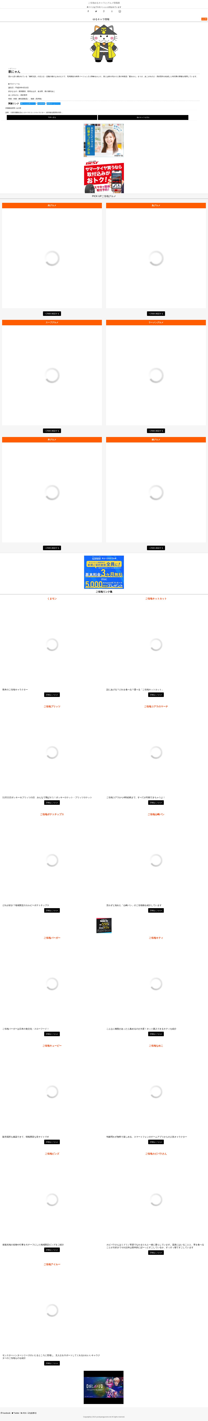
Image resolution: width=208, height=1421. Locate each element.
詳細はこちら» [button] (52, 695)
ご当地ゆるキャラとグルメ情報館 (104, 3)
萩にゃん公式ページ (28, 104)
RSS (24, 1413)
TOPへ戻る (52, 117)
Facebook (5, 1413)
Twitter (15, 1413)
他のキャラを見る (143, 117)
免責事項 (32, 1413)
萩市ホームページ (53, 104)
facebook (41, 104)
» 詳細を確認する (52, 314)
